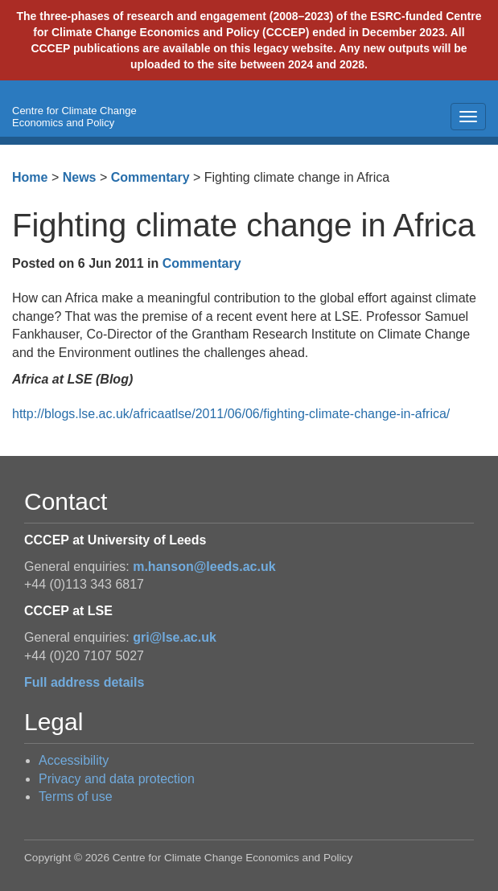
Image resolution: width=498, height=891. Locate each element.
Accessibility (74, 760)
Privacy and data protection (117, 779)
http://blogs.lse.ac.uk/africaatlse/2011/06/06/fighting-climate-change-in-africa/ (231, 414)
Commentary (150, 177)
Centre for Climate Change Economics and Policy (74, 117)
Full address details (84, 682)
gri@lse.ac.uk (174, 637)
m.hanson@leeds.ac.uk (204, 566)
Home (29, 177)
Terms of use (76, 796)
